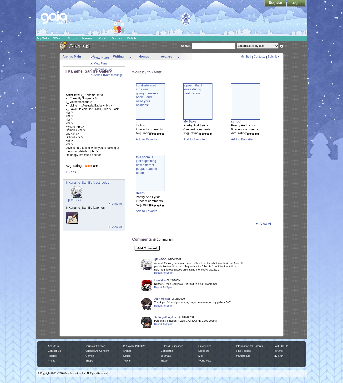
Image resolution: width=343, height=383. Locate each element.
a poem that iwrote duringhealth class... (193, 89)
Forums (87, 38)
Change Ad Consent (97, 350)
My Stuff (246, 56)
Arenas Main (71, 56)
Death (140, 193)
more (130, 56)
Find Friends (243, 350)
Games (116, 38)
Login (296, 3)
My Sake (189, 121)
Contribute (167, 350)
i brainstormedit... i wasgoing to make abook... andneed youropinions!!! (147, 95)
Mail (200, 355)
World (102, 38)
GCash (58, 38)
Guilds (127, 355)
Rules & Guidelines (172, 346)
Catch (131, 38)
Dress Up (203, 350)
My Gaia (43, 38)
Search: (186, 46)
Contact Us (54, 350)
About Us (53, 346)
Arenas (127, 350)
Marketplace (243, 355)
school (236, 121)
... (137, 121)
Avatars (166, 56)
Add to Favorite (146, 139)
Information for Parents (249, 346)
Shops (72, 38)
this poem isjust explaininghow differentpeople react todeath (146, 165)
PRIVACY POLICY (134, 346)
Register (275, 3)
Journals (166, 355)
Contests (259, 56)
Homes (144, 56)
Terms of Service (95, 346)
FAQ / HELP (281, 346)
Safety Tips (205, 346)
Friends (52, 355)
